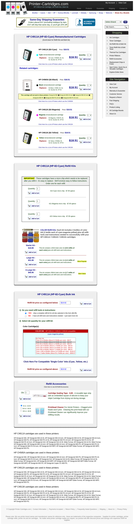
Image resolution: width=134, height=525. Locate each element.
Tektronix (109, 13)
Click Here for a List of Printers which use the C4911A (55, 64)
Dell (49, 13)
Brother (35, 13)
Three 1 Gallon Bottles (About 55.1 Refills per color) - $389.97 (56, 353)
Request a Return (115, 97)
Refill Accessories (115, 59)
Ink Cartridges (114, 37)
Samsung (92, 13)
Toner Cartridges (115, 41)
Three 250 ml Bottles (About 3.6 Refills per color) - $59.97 (56, 348)
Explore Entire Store (116, 72)
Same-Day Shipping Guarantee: (47, 19)
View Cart (122, 3)
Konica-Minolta (63, 13)
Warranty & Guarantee (117, 91)
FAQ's (111, 104)
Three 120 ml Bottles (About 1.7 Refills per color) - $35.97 (56, 346)
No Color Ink (56, 338)
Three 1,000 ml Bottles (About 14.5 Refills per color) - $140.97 (56, 351)
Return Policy (70, 509)
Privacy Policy (122, 509)
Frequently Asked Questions (87, 509)
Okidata (84, 13)
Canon (42, 13)
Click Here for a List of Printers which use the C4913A (55, 147)
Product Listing (114, 107)
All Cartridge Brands (116, 110)
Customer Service (115, 94)
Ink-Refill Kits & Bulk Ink (117, 44)
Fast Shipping (114, 101)
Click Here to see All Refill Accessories (56, 387)
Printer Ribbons (114, 56)
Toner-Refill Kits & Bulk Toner (117, 48)
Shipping (102, 509)
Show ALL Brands (122, 13)
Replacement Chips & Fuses (117, 63)
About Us (112, 114)
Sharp (101, 13)
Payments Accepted (56, 509)
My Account (110, 3)
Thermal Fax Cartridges (117, 52)
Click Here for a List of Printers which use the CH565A (55, 101)
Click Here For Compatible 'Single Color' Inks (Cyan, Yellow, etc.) (56, 362)
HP (54, 13)
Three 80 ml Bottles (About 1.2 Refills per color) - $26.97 (56, 344)
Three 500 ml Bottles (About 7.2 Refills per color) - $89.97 (56, 350)
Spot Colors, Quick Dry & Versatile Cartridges (118, 68)
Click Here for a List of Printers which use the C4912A (55, 124)
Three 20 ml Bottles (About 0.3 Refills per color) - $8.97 (56, 340)
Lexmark (75, 13)
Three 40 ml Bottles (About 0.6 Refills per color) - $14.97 (56, 342)
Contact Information (40, 509)
